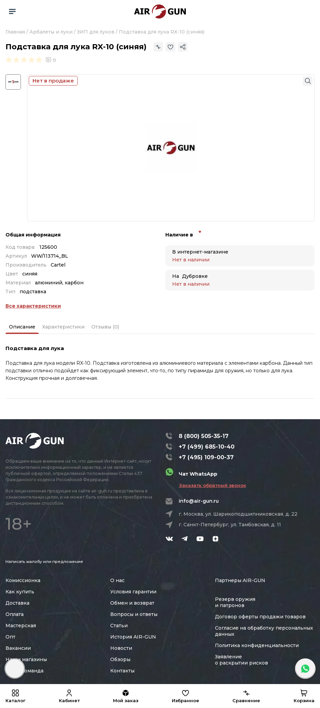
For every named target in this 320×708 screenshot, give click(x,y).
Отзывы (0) (105, 327)
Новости (121, 648)
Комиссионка (22, 580)
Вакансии (18, 648)
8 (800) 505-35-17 (204, 436)
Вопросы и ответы (133, 614)
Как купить (19, 592)
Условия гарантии (133, 592)
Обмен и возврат (132, 603)
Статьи (119, 625)
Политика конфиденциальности (257, 645)
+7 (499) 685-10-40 (206, 446)
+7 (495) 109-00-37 (206, 457)
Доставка (17, 603)
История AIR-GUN (133, 637)
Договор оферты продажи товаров (260, 617)
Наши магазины (26, 659)
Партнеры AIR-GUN (240, 580)
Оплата (14, 614)
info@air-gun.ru (199, 501)
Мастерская (20, 625)
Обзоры (120, 659)
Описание (22, 327)
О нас (117, 580)
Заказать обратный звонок (212, 485)
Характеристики (63, 327)
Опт (10, 637)
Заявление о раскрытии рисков (241, 660)
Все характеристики (33, 306)
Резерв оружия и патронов (235, 602)
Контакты (122, 671)
